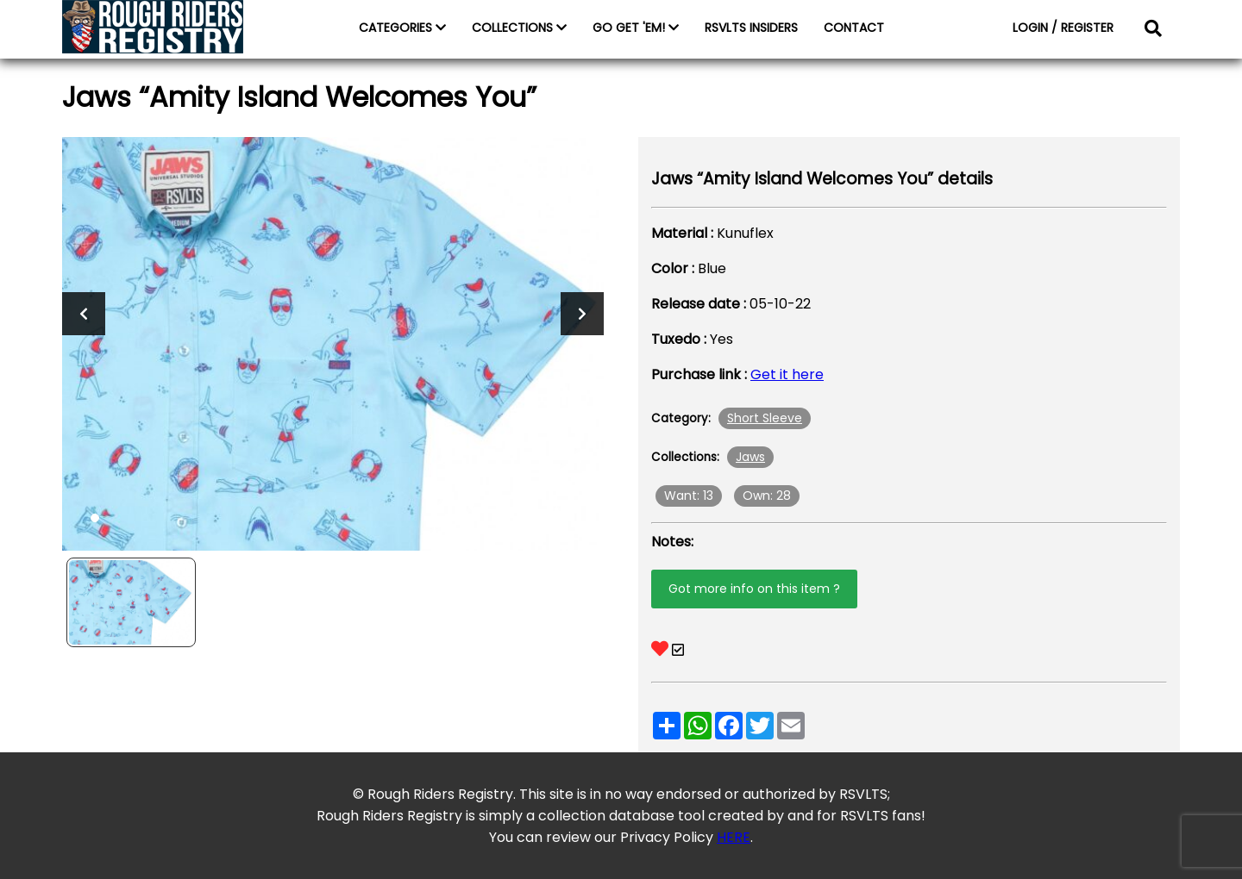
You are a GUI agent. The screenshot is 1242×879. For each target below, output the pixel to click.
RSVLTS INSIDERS (751, 27)
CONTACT (854, 27)
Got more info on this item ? (754, 588)
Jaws (750, 456)
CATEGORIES (402, 27)
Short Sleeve (764, 418)
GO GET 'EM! (636, 27)
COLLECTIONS (519, 27)
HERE (733, 837)
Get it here (787, 374)
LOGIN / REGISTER (1063, 27)
